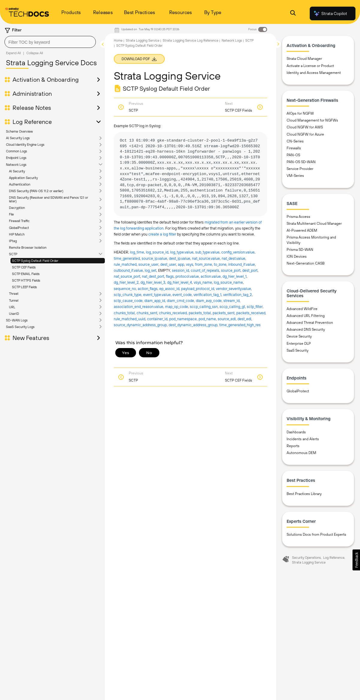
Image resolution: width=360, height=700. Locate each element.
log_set (150, 270)
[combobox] (50, 42)
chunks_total (124, 313)
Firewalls (294, 148)
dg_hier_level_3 (152, 282)
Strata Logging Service (142, 40)
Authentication (19, 184)
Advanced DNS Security (306, 329)
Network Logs (16, 164)
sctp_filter (255, 306)
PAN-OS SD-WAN (301, 162)
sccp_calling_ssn (204, 306)
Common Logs (16, 151)
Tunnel (13, 300)
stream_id (231, 300)
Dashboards (296, 432)
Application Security (23, 178)
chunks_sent (147, 313)
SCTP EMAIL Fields (26, 274)
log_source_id (157, 252)
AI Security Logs (18, 138)
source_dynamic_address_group (140, 325)
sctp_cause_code (128, 300)
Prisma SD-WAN (300, 249)
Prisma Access (298, 217)
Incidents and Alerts (303, 439)
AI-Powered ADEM (302, 230)
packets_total (200, 313)
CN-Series (295, 141)
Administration (32, 93)
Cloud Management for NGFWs (312, 120)
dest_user (168, 264)
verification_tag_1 (207, 294)
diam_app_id (154, 300)
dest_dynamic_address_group (193, 325)
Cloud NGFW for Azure (305, 134)
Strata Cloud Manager (304, 59)
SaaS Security (297, 350)
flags (170, 276)
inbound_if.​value (241, 264)
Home (118, 40)
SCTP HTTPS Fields (26, 280)
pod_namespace (183, 319)
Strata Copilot (330, 13)
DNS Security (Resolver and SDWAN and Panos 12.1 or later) (48, 199)
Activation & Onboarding (46, 79)
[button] (356, 559)
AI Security (17, 171)
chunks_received (173, 313)
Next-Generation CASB (306, 263)
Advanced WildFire (302, 309)
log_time (137, 252)
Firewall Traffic (19, 221)
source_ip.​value (154, 258)
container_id (157, 319)
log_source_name (228, 282)
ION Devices (297, 256)
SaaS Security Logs (20, 327)
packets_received (250, 313)
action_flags (148, 288)
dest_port (250, 270)
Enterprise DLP (299, 343)
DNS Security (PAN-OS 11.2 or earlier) (36, 191)
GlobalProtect (19, 228)
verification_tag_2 (237, 294)
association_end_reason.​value (138, 306)
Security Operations (306, 557)
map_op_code (176, 306)
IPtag (13, 241)
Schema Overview (19, 131)
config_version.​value (238, 252)
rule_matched (125, 264)
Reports (293, 446)
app (181, 264)
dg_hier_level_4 (179, 282)
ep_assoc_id (169, 288)
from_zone (203, 264)
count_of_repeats (205, 270)
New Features (31, 338)
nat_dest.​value (233, 258)
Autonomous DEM (301, 453)
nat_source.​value (206, 258)
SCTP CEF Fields (24, 267)
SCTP (13, 254)
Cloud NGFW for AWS (305, 127)
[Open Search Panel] (292, 13)
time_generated (127, 258)
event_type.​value (157, 294)
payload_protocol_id (197, 288)
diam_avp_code (209, 300)
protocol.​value (187, 276)
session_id (180, 270)
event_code (182, 294)
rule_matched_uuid (129, 319)
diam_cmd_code (180, 300)
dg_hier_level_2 (126, 282)
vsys (189, 264)
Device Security (299, 336)
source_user (148, 264)
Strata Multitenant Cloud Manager (314, 223)
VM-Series (295, 176)
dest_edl (244, 319)
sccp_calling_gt (232, 306)
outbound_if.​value (128, 270)
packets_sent (224, 313)
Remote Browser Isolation (27, 247)
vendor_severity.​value (233, 288)
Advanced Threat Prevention (310, 323)
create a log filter (162, 234)
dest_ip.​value (179, 258)
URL (12, 307)
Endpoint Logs (16, 158)
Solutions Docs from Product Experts (316, 534)
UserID (14, 313)
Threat (14, 293)
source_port (230, 270)
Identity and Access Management (314, 73)
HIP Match (17, 234)
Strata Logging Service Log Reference (190, 40)
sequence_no (125, 288)
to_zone (220, 264)
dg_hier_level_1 (234, 276)
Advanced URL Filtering (306, 316)
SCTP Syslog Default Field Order (35, 260)
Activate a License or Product (310, 66)
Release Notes (32, 107)
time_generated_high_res (240, 325)
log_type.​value (181, 252)
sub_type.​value (207, 252)
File (11, 214)
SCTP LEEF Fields (24, 287)
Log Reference (32, 122)
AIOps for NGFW (300, 113)
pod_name (207, 319)
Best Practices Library (304, 494)
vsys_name (203, 282)
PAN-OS (293, 155)
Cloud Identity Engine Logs (25, 144)
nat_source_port (127, 276)
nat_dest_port (153, 276)
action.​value (211, 276)
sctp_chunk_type (127, 294)
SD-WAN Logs (17, 320)
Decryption (17, 207)
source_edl (227, 319)
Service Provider (300, 169)
